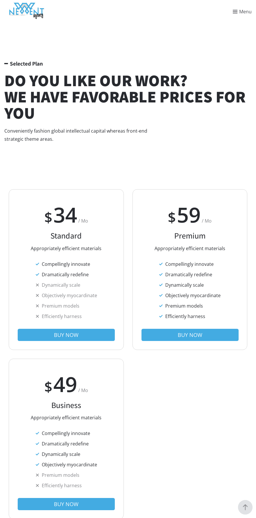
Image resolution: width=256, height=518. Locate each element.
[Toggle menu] (242, 11)
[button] (66, 335)
